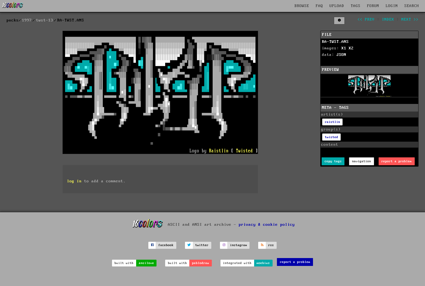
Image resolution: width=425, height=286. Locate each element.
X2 (351, 48)
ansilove (146, 263)
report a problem (396, 161)
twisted (331, 137)
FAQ (319, 6)
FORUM (373, 6)
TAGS (355, 6)
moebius (263, 263)
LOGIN (392, 6)
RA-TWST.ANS (335, 42)
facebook (166, 245)
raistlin (332, 122)
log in (74, 181)
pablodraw (200, 263)
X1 (343, 48)
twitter (202, 245)
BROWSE (302, 6)
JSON (341, 55)
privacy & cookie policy (267, 224)
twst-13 (44, 20)
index (388, 19)
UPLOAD (337, 6)
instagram (238, 245)
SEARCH (411, 6)
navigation (361, 161)
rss (271, 245)
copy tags (333, 161)
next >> (409, 19)
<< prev (366, 19)
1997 (27, 20)
